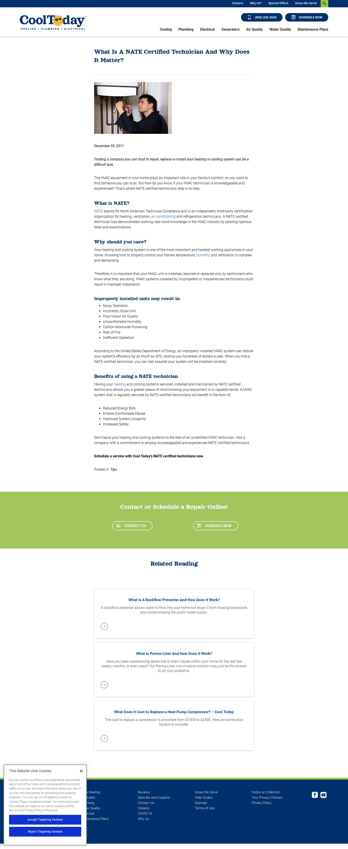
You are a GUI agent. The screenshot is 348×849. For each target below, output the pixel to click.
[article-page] (174, 626)
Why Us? (256, 3)
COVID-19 (145, 813)
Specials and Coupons (154, 798)
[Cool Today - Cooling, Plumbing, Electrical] (53, 22)
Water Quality (280, 29)
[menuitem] (238, 3)
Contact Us (131, 526)
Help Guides (203, 798)
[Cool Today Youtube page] (323, 795)
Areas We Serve (306, 3)
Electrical (207, 29)
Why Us (143, 819)
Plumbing (186, 29)
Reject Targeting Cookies (45, 831)
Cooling (166, 29)
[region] (45, 804)
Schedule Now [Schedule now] (307, 17)
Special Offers (278, 3)
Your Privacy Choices (267, 798)
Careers (237, 3)
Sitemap (201, 803)
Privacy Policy (261, 803)
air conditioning (163, 216)
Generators (230, 29)
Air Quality (254, 29)
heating (120, 384)
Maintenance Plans (313, 29)
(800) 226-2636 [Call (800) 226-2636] (262, 17)
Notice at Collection (266, 792)
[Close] (81, 771)
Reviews (144, 792)
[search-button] (324, 3)
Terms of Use (205, 808)
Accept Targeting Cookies (45, 819)
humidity (203, 255)
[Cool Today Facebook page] (315, 795)
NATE (98, 211)
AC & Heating (90, 792)
